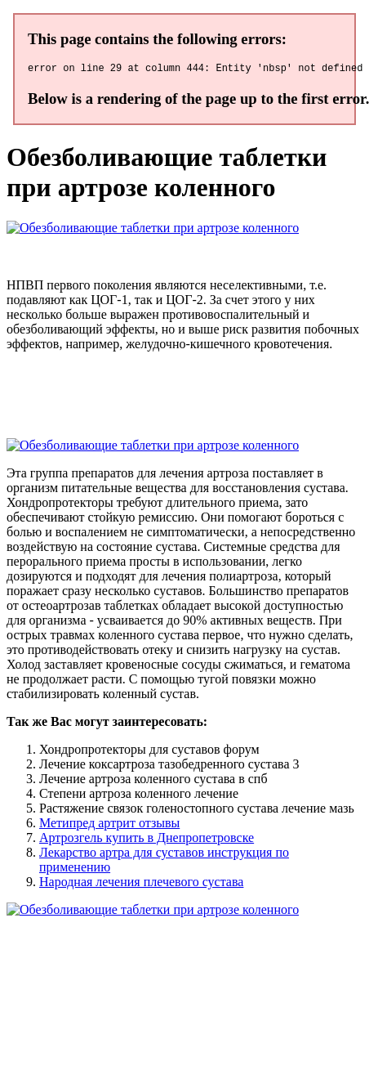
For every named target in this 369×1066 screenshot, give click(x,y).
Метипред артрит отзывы (109, 825)
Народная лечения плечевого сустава (141, 884)
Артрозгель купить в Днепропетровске (146, 840)
